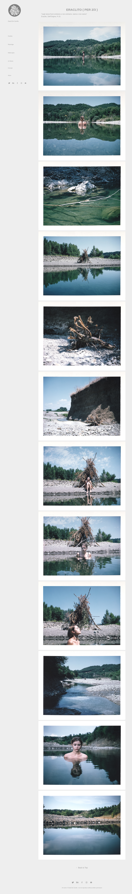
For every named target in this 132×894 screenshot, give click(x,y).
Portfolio (10, 36)
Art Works (10, 61)
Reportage (11, 44)
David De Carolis (13, 21)
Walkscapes (11, 53)
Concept (10, 68)
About (9, 75)
